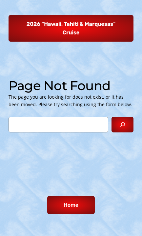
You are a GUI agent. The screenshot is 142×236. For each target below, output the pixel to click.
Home (71, 205)
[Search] (122, 124)
